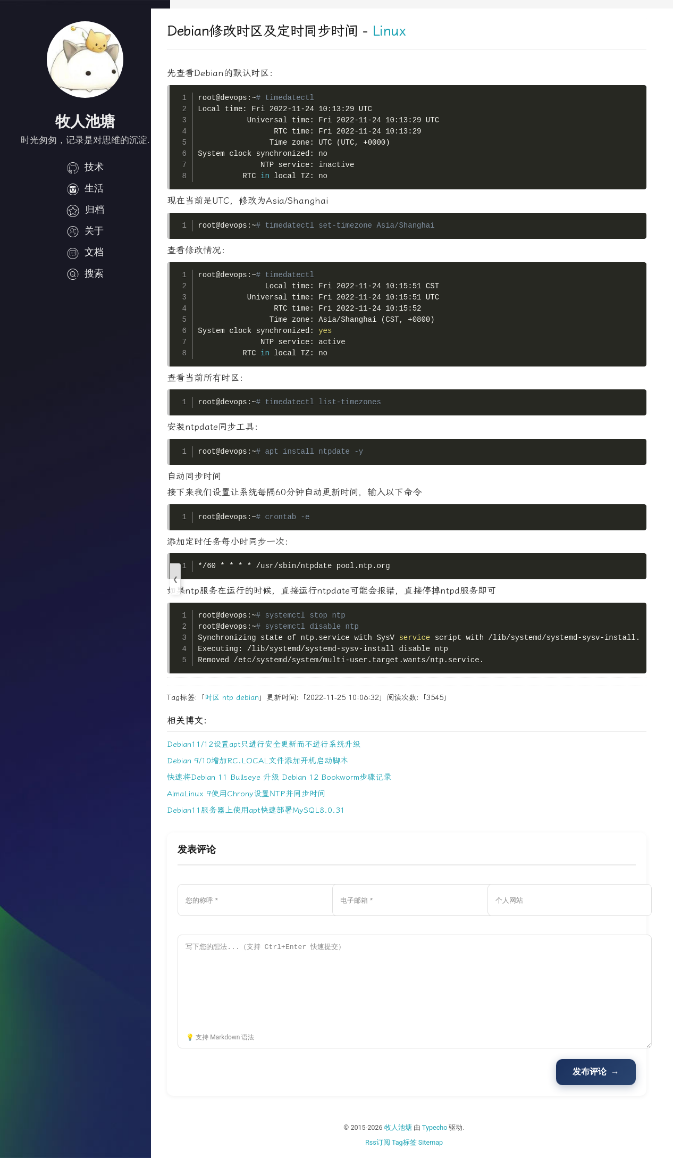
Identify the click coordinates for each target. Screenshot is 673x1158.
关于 (85, 231)
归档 (85, 209)
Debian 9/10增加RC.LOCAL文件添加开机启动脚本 (276, 760)
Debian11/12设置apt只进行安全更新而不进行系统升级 (283, 744)
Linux (408, 31)
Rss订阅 (387, 1142)
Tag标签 (413, 1142)
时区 (231, 697)
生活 (85, 188)
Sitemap (440, 1142)
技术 (85, 167)
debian (266, 697)
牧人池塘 (408, 1127)
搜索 (85, 273)
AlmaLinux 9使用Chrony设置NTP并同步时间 (265, 793)
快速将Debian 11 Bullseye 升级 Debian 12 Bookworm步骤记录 (298, 777)
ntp (247, 697)
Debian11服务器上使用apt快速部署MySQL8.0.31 (275, 810)
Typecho (444, 1127)
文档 (85, 252)
